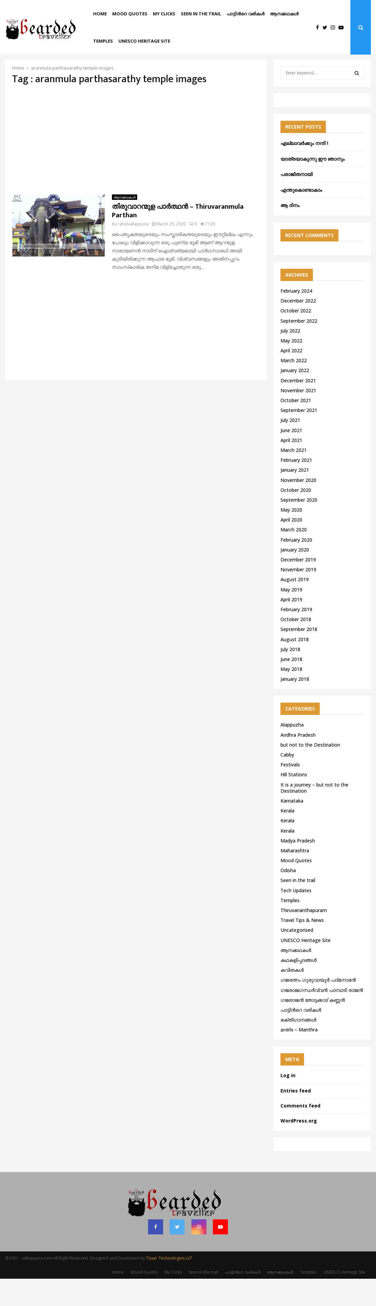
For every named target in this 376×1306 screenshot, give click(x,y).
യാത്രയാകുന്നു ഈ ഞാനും (312, 186)
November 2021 (298, 417)
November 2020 (298, 507)
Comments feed (300, 1133)
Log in (287, 1102)
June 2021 (291, 457)
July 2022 (290, 358)
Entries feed (295, 1118)
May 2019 (291, 617)
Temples (103, 41)
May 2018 (291, 696)
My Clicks (164, 14)
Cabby (287, 782)
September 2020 (298, 527)
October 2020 (295, 517)
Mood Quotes (129, 14)
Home (100, 14)
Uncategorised (296, 957)
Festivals (290, 792)
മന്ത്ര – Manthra (299, 1057)
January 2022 (294, 397)
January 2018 (294, 706)
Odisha (288, 897)
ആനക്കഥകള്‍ (284, 14)
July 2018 (290, 676)
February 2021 (296, 487)
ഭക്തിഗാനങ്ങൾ (298, 1047)
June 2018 (291, 686)
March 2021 (293, 477)
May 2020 (291, 537)
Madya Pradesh (297, 868)
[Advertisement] (136, 167)
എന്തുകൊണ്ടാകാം (301, 217)
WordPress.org (298, 1148)
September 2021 (298, 437)
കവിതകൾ (292, 997)
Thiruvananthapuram (303, 937)
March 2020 (293, 557)
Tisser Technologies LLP (169, 1285)
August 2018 (294, 666)
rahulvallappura (133, 251)
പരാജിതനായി (296, 201)
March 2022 (293, 387)
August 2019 (294, 606)
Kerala (287, 838)
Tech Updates (296, 917)
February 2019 (296, 636)
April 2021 (291, 467)
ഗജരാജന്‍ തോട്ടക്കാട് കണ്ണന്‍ (312, 1027)
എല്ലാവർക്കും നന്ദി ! (304, 170)
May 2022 (291, 368)
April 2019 (291, 626)
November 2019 (298, 596)
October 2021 (295, 427)
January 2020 (294, 577)
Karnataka (291, 828)
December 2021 (298, 408)
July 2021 (290, 447)
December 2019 (298, 587)
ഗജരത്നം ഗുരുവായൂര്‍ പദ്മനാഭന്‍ (318, 1007)
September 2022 (298, 348)
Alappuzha (292, 752)
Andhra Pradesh (298, 762)
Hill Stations (293, 801)
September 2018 (298, 656)
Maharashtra (294, 878)
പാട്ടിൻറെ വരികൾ (245, 14)
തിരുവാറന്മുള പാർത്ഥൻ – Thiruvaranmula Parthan (178, 238)
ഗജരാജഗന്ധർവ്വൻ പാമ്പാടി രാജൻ (321, 1017)
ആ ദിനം (290, 232)
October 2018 (295, 646)
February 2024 (296, 318)
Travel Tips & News (302, 947)
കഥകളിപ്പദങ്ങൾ (298, 987)
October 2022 (295, 338)
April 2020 (291, 547)
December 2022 (298, 328)
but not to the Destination (310, 772)
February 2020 (296, 567)
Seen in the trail (201, 14)
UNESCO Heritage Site (144, 41)
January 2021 (294, 497)
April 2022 (291, 378)
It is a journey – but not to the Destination (314, 815)
